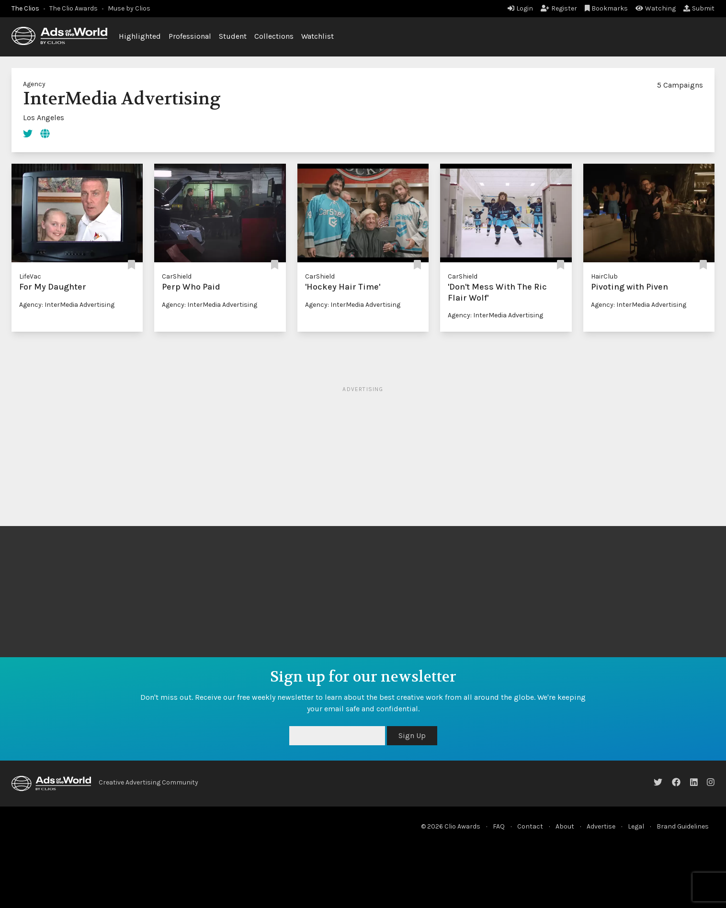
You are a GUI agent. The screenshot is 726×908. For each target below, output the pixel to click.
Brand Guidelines (683, 826)
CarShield (177, 276)
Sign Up (412, 735)
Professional (190, 36)
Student (233, 36)
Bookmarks (606, 8)
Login (520, 8)
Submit (699, 8)
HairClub (604, 276)
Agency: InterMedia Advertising (66, 305)
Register (559, 8)
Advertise (601, 826)
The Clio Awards (73, 8)
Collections (274, 36)
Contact (530, 826)
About (565, 826)
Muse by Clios (129, 8)
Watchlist (317, 36)
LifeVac (30, 276)
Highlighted (140, 36)
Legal (636, 826)
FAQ (499, 826)
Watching (655, 8)
